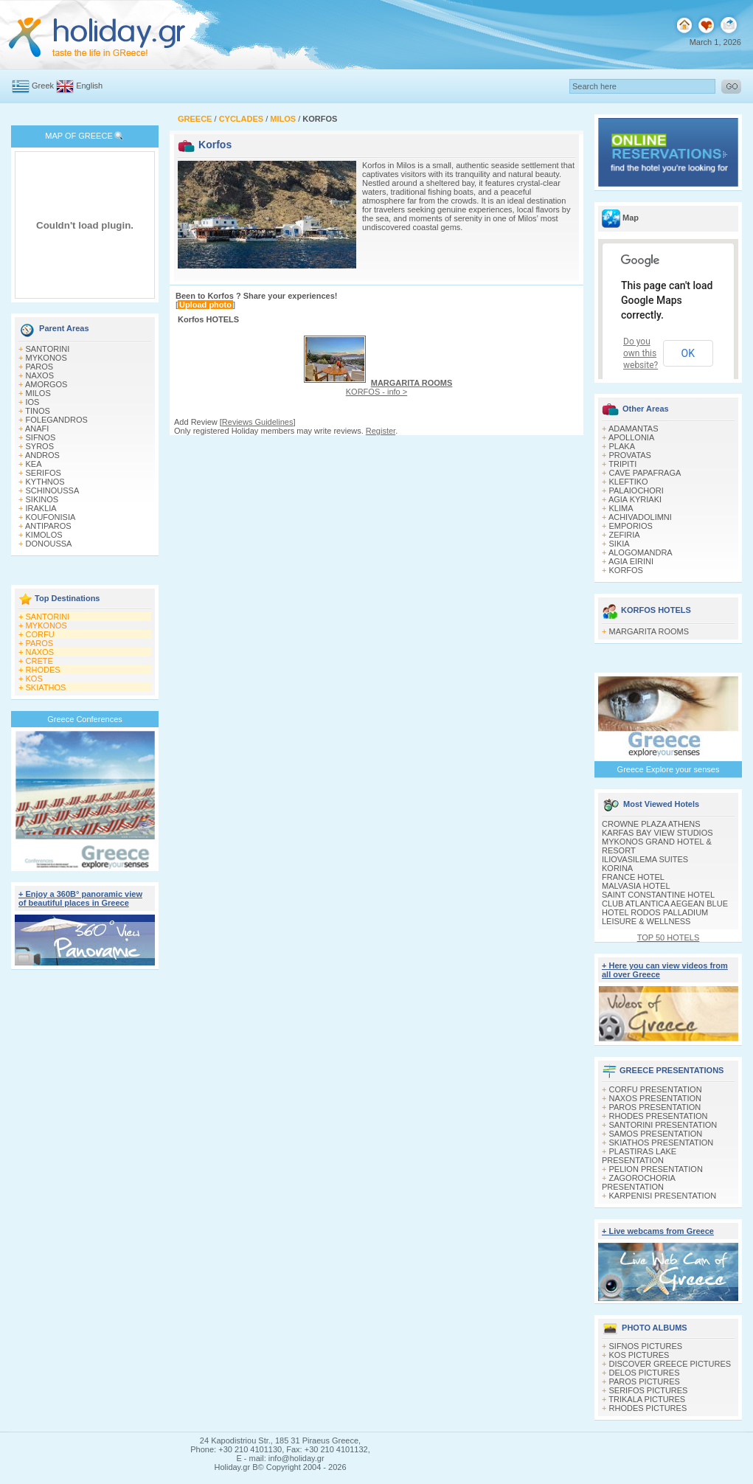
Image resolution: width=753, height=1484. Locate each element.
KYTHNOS (45, 481)
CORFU (40, 634)
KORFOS (626, 570)
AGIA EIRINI (630, 561)
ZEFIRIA (624, 534)
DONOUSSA (49, 543)
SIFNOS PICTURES (646, 1346)
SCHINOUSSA (53, 490)
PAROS (40, 366)
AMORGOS (46, 384)
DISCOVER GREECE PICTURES (670, 1363)
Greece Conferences (84, 719)
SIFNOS (41, 437)
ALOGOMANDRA (640, 552)
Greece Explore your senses (668, 769)
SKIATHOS (46, 687)
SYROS (40, 446)
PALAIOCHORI (636, 490)
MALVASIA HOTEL (636, 885)
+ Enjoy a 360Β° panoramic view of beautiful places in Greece (80, 898)
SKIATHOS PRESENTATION (661, 1142)
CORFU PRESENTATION (655, 1089)
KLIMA (621, 508)
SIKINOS (42, 499)
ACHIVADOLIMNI (640, 517)
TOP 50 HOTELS (668, 937)
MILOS (38, 393)
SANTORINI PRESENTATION (663, 1124)
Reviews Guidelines (258, 421)
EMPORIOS (631, 525)
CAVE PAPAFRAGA (645, 472)
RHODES (43, 669)
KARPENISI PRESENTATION (663, 1195)
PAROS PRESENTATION (655, 1107)
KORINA (617, 868)
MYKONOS (46, 357)
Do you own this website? (640, 353)
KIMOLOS (44, 534)
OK (688, 353)
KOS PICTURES (639, 1354)
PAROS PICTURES (644, 1381)
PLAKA (622, 446)
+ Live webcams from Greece (658, 1231)
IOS (33, 402)
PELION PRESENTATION (656, 1169)
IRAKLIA (41, 508)
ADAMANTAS (633, 428)
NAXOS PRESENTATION (655, 1098)
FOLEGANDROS (57, 419)
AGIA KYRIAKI (635, 499)
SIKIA (619, 543)
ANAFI (37, 428)
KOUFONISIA (51, 517)
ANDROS (42, 455)
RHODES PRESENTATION (658, 1116)
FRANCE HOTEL (633, 877)
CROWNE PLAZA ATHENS (651, 823)
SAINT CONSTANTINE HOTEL (658, 894)
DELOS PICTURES (644, 1372)
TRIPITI (622, 464)
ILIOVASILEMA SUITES (645, 859)
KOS (34, 678)
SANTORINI (48, 348)
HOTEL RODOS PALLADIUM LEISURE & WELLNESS (655, 917)
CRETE (39, 660)
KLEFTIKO (628, 481)
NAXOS (40, 375)
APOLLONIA (631, 437)
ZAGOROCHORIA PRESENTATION (638, 1182)
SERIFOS (43, 472)
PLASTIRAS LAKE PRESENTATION (639, 1156)
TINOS (37, 410)
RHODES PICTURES (648, 1408)
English (89, 85)
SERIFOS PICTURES (648, 1390)
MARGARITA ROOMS (649, 631)
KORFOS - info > (399, 387)
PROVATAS (630, 455)
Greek (43, 85)
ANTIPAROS (48, 525)
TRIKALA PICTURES (646, 1399)
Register (380, 430)
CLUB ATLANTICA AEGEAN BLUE (665, 903)
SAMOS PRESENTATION (656, 1133)
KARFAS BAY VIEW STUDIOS (657, 832)
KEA (34, 464)
